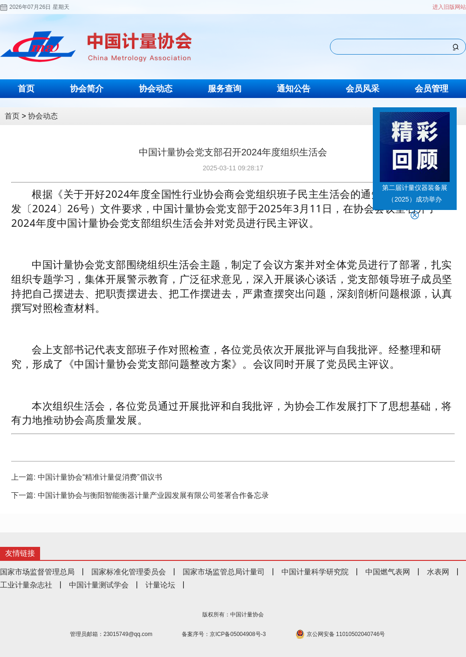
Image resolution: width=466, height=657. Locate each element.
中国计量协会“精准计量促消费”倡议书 (100, 477)
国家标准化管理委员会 (128, 572)
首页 (26, 88)
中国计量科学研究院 (315, 572)
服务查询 (224, 88)
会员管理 (431, 88)
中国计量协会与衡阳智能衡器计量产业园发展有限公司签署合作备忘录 (153, 495)
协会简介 (86, 88)
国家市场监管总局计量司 (224, 572)
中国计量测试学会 (99, 585)
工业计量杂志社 (26, 585)
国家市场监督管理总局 (37, 572)
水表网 (438, 572)
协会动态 (155, 88)
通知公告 (293, 88)
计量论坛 (160, 585)
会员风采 (362, 88)
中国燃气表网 (387, 572)
